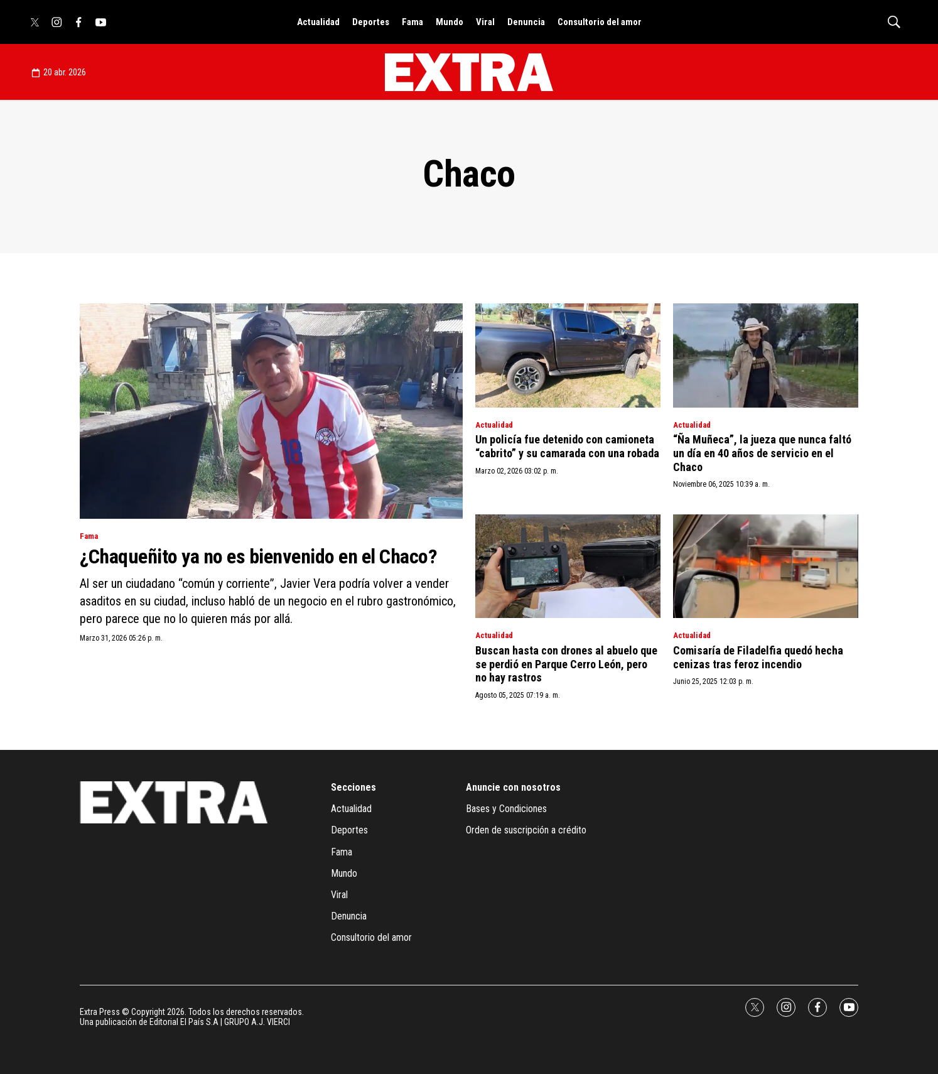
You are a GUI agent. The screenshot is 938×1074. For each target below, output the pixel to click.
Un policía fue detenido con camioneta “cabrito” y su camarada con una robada (567, 446)
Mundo (449, 22)
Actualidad (318, 22)
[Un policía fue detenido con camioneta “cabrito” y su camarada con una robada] (567, 355)
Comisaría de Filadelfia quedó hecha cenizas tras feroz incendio (758, 657)
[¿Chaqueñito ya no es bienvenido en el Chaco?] (271, 411)
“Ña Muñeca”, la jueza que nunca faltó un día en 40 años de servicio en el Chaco (762, 453)
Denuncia (526, 22)
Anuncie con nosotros (513, 787)
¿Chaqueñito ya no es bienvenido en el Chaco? (258, 556)
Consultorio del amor (600, 22)
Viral (485, 22)
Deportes (370, 22)
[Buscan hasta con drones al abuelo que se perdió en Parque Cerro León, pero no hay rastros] (567, 566)
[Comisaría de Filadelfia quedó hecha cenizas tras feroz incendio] (765, 566)
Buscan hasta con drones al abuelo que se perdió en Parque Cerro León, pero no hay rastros (566, 664)
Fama (412, 22)
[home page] (469, 72)
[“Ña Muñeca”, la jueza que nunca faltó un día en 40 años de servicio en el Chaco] (765, 355)
